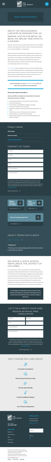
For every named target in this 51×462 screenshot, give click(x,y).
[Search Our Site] (42, 430)
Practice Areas (11, 434)
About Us (10, 432)
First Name (10, 150)
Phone (9, 159)
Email (9, 164)
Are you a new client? (12, 168)
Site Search (10, 442)
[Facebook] (30, 438)
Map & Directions (33, 423)
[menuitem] (25, 131)
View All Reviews (14, 240)
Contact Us (10, 439)
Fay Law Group (11, 68)
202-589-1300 (12, 425)
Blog (9, 437)
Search (31, 430)
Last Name (10, 155)
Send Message (13, 191)
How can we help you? (13, 172)
